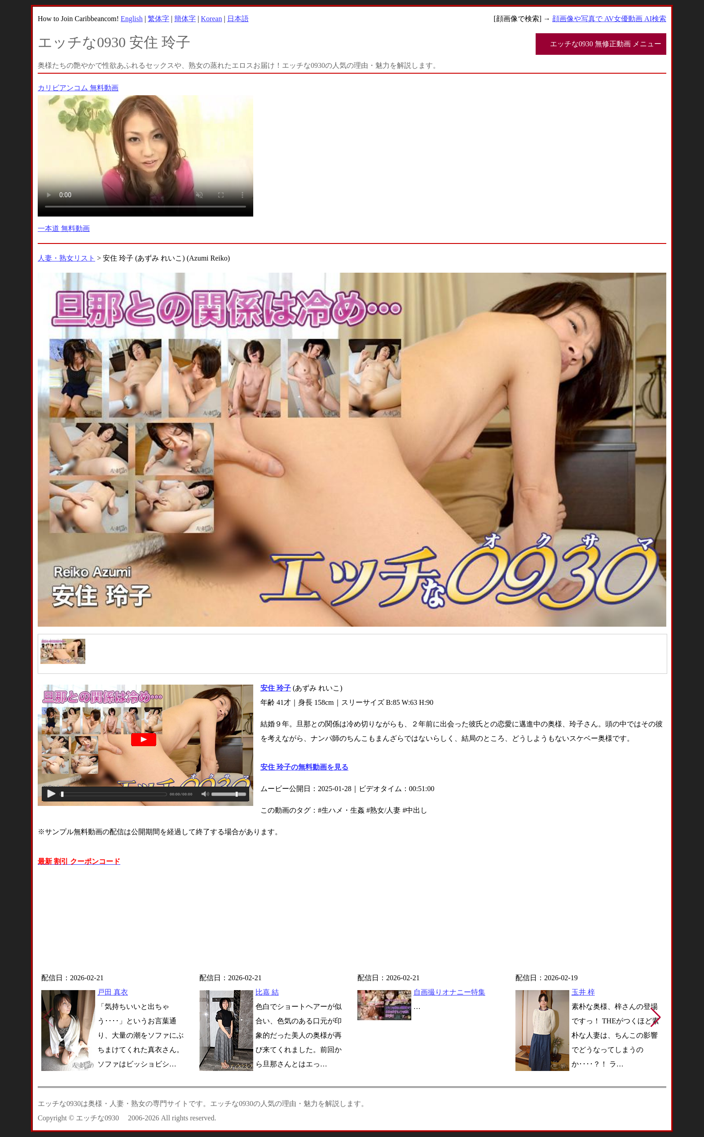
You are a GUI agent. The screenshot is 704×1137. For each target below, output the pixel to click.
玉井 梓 (583, 992)
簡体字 (185, 18)
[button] (656, 1017)
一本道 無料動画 (64, 228)
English (132, 18)
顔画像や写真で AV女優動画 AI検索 (609, 18)
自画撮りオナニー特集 (449, 992)
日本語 (238, 18)
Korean (211, 18)
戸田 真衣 (112, 992)
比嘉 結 (267, 992)
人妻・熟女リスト (66, 258)
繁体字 (158, 18)
